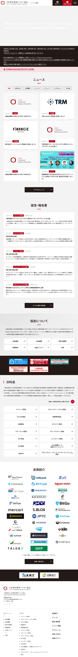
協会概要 (39, 343)
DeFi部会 (21, 448)
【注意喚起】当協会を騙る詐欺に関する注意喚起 (21, 69)
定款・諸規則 (63, 343)
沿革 (62, 349)
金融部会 (21, 426)
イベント (47, 88)
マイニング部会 (21, 411)
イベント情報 (56, 630)
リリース (37, 88)
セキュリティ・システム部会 (57, 411)
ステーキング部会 (21, 433)
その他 (69, 88)
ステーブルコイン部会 (57, 433)
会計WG (21, 455)
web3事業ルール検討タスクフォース (57, 448)
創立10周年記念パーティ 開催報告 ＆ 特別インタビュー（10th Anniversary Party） (29, 58)
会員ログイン (56, 643)
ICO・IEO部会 (21, 418)
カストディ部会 (57, 426)
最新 (8, 88)
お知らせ (17, 88)
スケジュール (56, 634)
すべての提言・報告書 (39, 307)
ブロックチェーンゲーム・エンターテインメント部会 (57, 455)
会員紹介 (55, 618)
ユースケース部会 (57, 440)
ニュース (55, 622)
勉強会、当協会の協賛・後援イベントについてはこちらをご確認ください (26, 64)
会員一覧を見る (39, 566)
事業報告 (15, 349)
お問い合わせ (56, 639)
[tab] (8, 88)
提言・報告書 (56, 626)
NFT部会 (21, 440)
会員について (39, 349)
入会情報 (27, 88)
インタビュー (58, 88)
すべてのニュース (39, 190)
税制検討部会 (57, 418)
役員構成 (15, 343)
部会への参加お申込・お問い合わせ (57, 403)
